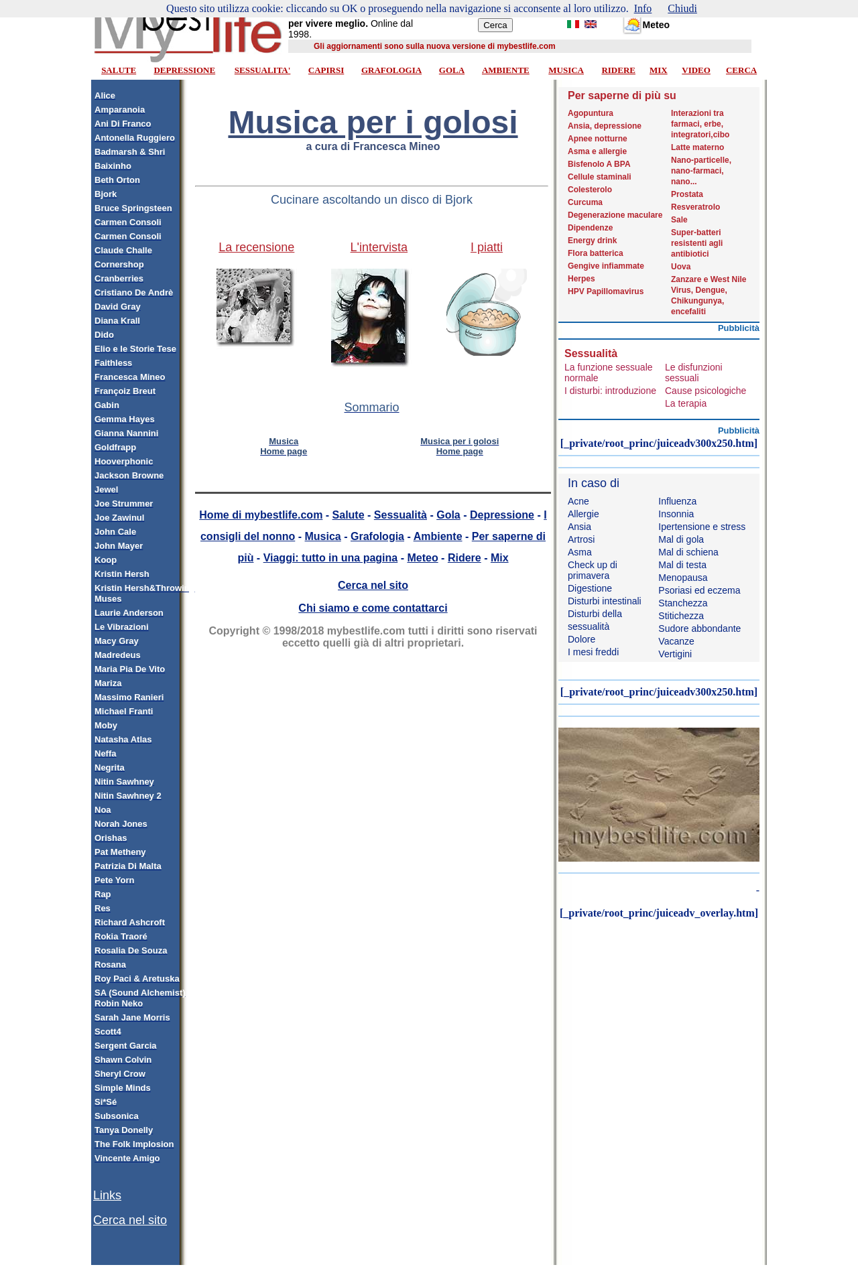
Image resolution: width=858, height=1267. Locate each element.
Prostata (687, 194)
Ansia (579, 526)
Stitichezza (681, 615)
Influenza (677, 501)
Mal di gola (681, 539)
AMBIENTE (506, 70)
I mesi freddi (593, 652)
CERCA (741, 70)
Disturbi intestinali (604, 601)
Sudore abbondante (699, 628)
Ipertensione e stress (701, 526)
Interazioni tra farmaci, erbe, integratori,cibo (700, 124)
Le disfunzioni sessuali (694, 372)
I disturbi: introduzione (610, 390)
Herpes (581, 278)
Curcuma (585, 202)
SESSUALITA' (263, 70)
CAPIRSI (326, 70)
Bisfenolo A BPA (599, 164)
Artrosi (581, 539)
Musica (323, 536)
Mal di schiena (688, 552)
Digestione (590, 588)
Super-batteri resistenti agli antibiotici (697, 243)
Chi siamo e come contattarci (372, 608)
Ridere (464, 557)
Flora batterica (595, 253)
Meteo (422, 557)
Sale (679, 219)
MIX (659, 70)
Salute (348, 515)
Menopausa (682, 577)
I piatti (487, 247)
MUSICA (566, 70)
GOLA (452, 70)
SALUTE (118, 70)
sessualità (588, 626)
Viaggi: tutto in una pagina (330, 557)
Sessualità (400, 515)
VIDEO (696, 70)
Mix (500, 557)
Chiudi (682, 8)
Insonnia (676, 514)
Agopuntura (590, 113)
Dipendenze (590, 227)
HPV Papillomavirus (606, 291)
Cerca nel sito (130, 1220)
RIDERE (618, 70)
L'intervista (379, 247)
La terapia (686, 403)
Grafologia (377, 536)
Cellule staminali (599, 177)
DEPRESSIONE (184, 70)
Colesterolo (590, 189)
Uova (680, 266)
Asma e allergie (597, 151)
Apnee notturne (597, 138)
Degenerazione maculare (615, 215)
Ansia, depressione (604, 126)
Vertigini (675, 654)
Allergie (583, 514)
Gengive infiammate (606, 266)
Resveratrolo (695, 207)
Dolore (581, 639)
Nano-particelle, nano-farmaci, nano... (701, 170)
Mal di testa (682, 564)
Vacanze (676, 641)
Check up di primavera (592, 570)
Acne (578, 501)
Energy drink (592, 240)
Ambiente (438, 536)
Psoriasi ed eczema (699, 590)
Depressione (502, 515)
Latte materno (697, 147)
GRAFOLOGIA (391, 70)
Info (643, 8)
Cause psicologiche (705, 390)
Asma (580, 552)
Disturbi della (595, 613)
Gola (448, 515)
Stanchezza (682, 603)
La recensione (256, 247)
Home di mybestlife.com (260, 515)
